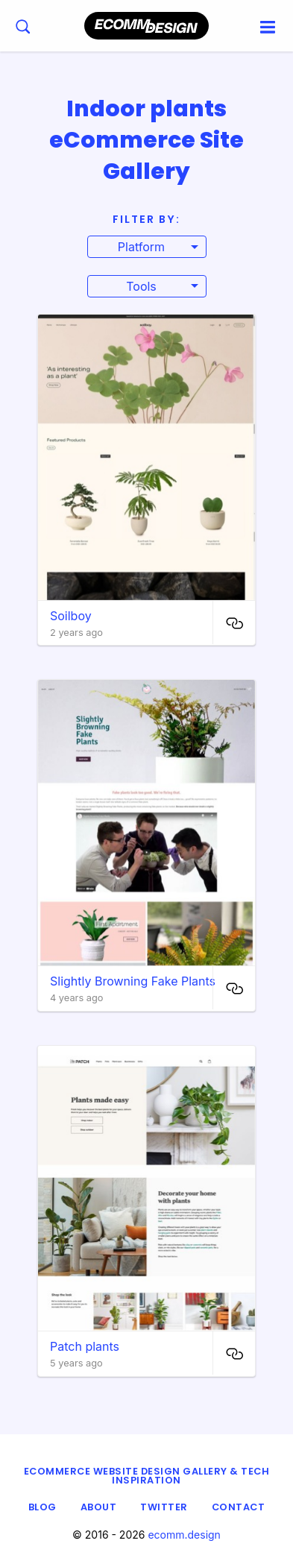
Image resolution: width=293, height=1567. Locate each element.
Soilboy (71, 615)
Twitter (164, 1507)
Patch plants (84, 1346)
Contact (238, 1507)
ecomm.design (184, 1534)
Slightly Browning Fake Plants (132, 981)
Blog (42, 1507)
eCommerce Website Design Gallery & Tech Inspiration (147, 1476)
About (99, 1507)
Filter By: (146, 219)
